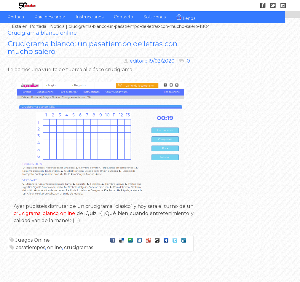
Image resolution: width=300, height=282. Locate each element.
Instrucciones (89, 17)
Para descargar (49, 17)
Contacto (123, 17)
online (54, 247)
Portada (15, 17)
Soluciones (154, 17)
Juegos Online (32, 240)
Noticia (57, 26)
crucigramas (78, 247)
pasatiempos (30, 247)
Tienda (186, 17)
